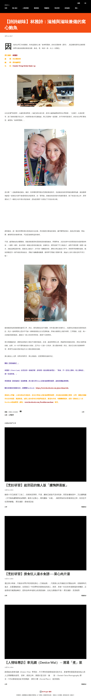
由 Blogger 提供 (45, 691)
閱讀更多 (83, 507)
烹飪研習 (56, 8)
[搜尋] (78, 3)
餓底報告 (36, 8)
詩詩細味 (67, 8)
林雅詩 (15, 55)
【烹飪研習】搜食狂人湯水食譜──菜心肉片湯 (37, 574)
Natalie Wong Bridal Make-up (24, 66)
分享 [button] (83, 412)
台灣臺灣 (11, 415)
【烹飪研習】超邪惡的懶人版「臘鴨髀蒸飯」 (37, 485)
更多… (76, 8)
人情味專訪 (26, 8)
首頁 (6, 8)
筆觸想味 (46, 8)
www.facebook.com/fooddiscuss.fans (39, 402)
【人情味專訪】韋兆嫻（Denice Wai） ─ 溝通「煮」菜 (43, 662)
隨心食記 (14, 8)
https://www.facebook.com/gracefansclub (52, 388)
